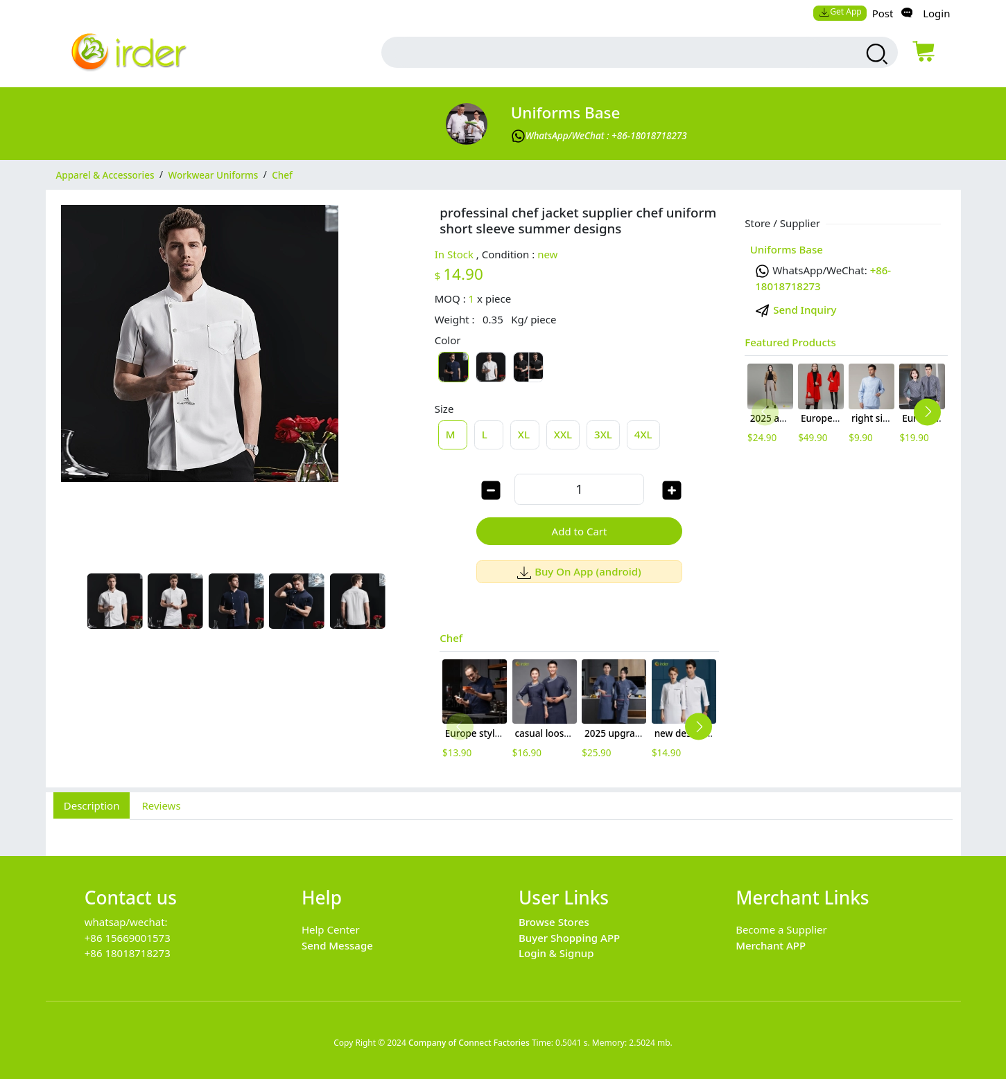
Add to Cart (579, 531)
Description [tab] (92, 805)
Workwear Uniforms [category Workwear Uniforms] (213, 174)
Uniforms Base (566, 112)
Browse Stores (554, 922)
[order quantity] (578, 489)
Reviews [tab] (160, 805)
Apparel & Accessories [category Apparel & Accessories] (105, 174)
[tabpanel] (503, 830)
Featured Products (790, 342)
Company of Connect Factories (469, 1043)
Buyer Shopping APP (569, 938)
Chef (451, 638)
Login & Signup (556, 953)
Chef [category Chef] (282, 174)
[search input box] (608, 52)
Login (936, 13)
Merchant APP (771, 945)
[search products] (875, 54)
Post (883, 13)
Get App (840, 11)
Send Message (337, 945)
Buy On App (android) (579, 571)
